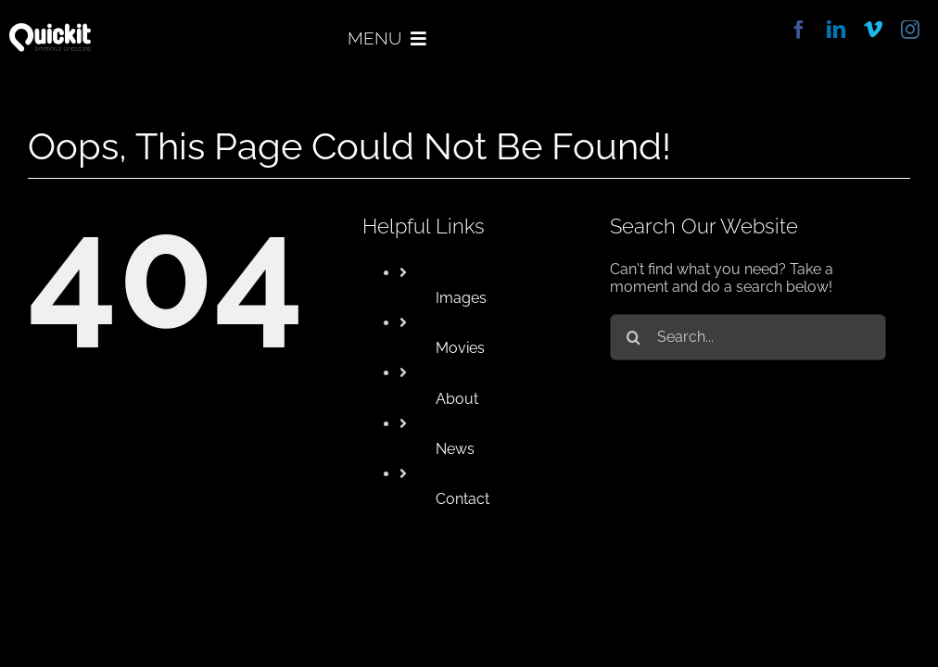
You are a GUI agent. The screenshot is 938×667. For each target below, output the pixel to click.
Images (461, 298)
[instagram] (910, 29)
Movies (460, 348)
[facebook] (799, 29)
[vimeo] (873, 29)
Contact (462, 499)
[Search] (633, 337)
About (457, 399)
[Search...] (747, 337)
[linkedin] (836, 29)
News (455, 449)
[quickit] (50, 30)
